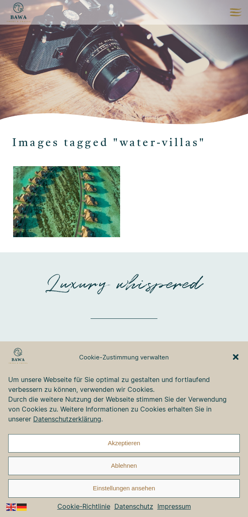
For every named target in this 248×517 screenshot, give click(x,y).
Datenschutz (133, 506)
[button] (236, 357)
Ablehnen (124, 465)
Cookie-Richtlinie (83, 506)
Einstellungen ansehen (124, 488)
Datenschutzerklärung (67, 419)
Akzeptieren (124, 442)
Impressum (174, 506)
